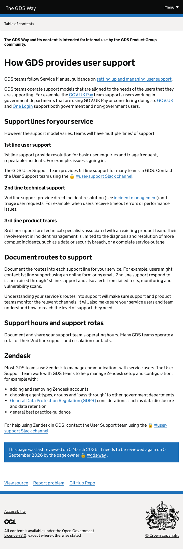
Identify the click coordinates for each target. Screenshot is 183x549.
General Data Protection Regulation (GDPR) (53, 400)
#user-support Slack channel (104, 176)
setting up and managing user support (134, 79)
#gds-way (96, 455)
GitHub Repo (82, 483)
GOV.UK (165, 100)
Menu (169, 7)
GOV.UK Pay (81, 94)
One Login (23, 106)
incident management (135, 197)
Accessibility (15, 511)
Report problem (48, 483)
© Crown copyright (162, 535)
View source (16, 483)
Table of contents (91, 24)
